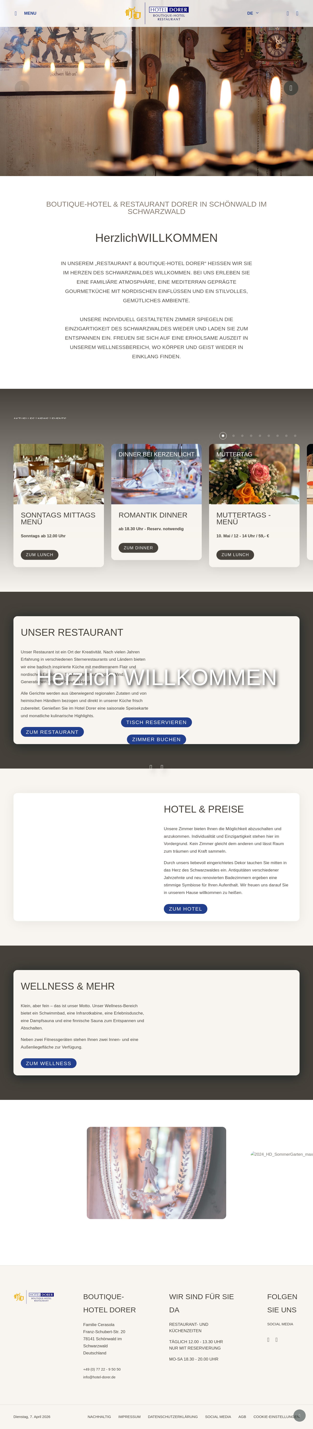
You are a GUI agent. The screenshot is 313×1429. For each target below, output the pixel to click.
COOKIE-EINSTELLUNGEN (277, 1417)
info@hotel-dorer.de (99, 1377)
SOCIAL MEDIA (218, 1417)
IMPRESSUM (129, 1417)
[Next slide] (291, 88)
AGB (242, 1417)
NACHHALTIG (99, 1417)
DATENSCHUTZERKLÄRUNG (173, 1417)
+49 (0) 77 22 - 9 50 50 (102, 1369)
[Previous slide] (22, 88)
